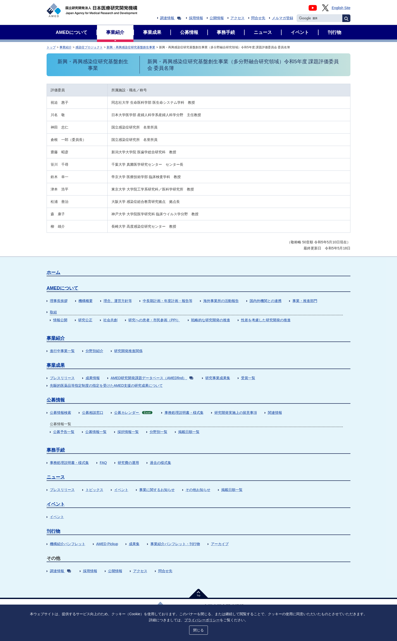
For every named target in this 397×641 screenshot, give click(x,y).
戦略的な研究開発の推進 (210, 320)
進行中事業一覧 (62, 351)
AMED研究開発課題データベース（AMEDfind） (152, 378)
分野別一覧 (158, 432)
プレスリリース (62, 378)
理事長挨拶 (59, 301)
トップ (51, 47)
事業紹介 (65, 47)
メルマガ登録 (282, 18)
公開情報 (217, 18)
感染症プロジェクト (89, 47)
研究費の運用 (128, 463)
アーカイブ (220, 544)
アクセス (237, 18)
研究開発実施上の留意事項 (235, 413)
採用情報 (196, 18)
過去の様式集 (160, 463)
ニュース (56, 477)
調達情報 (170, 18)
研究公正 (85, 320)
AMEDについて (62, 288)
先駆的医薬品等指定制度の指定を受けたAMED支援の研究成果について (106, 385)
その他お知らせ (198, 490)
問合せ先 (258, 18)
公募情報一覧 (96, 432)
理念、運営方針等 (118, 301)
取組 (53, 312)
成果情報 (93, 378)
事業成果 (56, 365)
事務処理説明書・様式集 (184, 413)
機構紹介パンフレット (67, 544)
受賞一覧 (248, 378)
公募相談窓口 (92, 413)
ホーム (53, 272)
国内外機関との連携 (266, 301)
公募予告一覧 (63, 432)
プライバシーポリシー (202, 620)
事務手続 (56, 450)
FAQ (103, 463)
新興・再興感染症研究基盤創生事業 (131, 47)
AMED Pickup (107, 544)
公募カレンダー (133, 413)
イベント (121, 490)
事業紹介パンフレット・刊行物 (175, 544)
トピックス (94, 490)
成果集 (134, 544)
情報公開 (60, 320)
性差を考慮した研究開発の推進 (266, 320)
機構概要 (85, 301)
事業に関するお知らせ (157, 490)
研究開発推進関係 (128, 351)
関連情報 (275, 413)
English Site (341, 8)
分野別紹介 (94, 351)
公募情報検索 (60, 413)
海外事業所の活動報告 (221, 301)
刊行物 (53, 531)
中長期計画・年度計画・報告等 (167, 301)
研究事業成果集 (217, 378)
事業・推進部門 (304, 301)
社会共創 (110, 320)
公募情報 (56, 399)
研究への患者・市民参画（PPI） (154, 320)
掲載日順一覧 (189, 432)
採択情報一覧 (128, 432)
